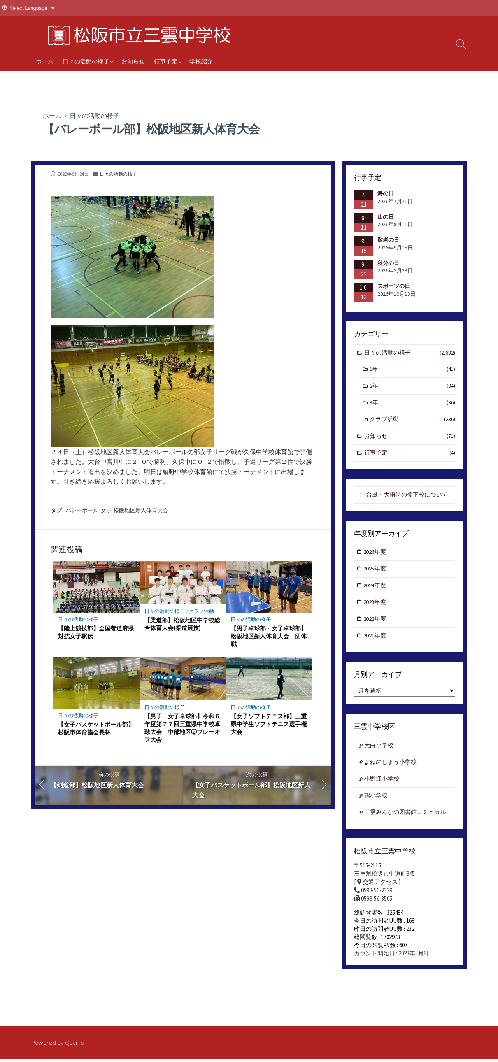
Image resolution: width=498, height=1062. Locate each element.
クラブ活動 (201, 611)
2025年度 (375, 571)
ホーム (44, 61)
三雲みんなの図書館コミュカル (405, 817)
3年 (412, 403)
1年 (412, 369)
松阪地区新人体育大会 (141, 510)
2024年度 (375, 588)
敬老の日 (388, 239)
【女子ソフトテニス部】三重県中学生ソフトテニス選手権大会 (269, 724)
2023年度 (375, 605)
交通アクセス (380, 886)
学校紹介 (201, 61)
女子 (106, 510)
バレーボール (82, 510)
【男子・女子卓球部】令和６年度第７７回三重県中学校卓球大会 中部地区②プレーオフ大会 (182, 728)
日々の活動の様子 (86, 61)
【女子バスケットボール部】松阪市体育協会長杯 (96, 728)
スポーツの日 (393, 286)
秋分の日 (388, 263)
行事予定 (165, 61)
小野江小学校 (382, 783)
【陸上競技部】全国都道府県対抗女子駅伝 (96, 632)
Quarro (74, 1042)
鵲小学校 (376, 800)
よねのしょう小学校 (391, 766)
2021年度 (375, 639)
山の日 (385, 216)
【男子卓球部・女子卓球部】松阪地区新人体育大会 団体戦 (269, 636)
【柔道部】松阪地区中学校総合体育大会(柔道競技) (182, 623)
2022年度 (375, 622)
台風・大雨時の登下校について (407, 496)
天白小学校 (379, 749)
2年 (412, 387)
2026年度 (375, 554)
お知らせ (133, 61)
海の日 (385, 193)
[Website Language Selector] (32, 8)
